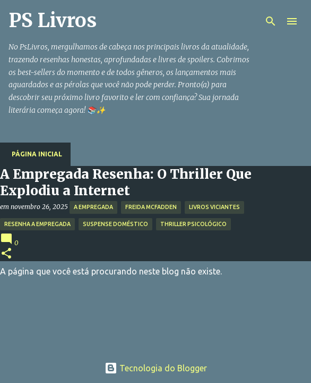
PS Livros (52, 20)
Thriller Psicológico (193, 224)
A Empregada (93, 207)
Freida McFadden (151, 207)
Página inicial (37, 154)
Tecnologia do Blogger (156, 368)
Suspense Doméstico (115, 224)
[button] (6, 254)
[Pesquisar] (270, 21)
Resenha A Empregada (37, 224)
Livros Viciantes (214, 207)
